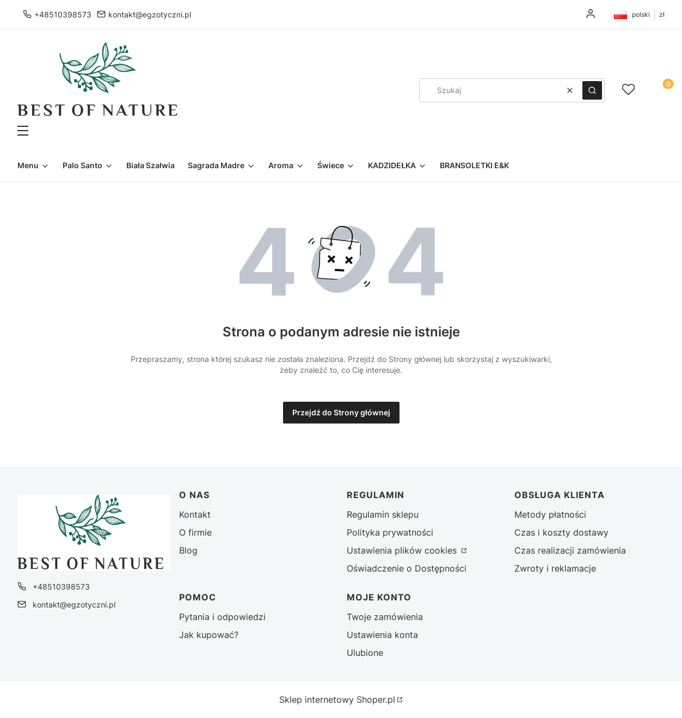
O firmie (195, 532)
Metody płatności (550, 514)
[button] (183, 131)
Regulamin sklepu (383, 514)
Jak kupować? (208, 634)
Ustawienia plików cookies (403, 550)
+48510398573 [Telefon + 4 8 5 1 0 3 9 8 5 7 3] (62, 14)
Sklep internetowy (337, 699)
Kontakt (195, 514)
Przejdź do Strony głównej (341, 412)
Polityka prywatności (390, 532)
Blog (188, 550)
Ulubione (365, 652)
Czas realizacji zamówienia (570, 550)
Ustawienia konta (382, 634)
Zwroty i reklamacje (555, 568)
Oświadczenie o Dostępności (406, 568)
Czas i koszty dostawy (561, 532)
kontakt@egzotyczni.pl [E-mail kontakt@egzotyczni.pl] (149, 14)
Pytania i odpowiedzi (222, 616)
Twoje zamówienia (385, 616)
